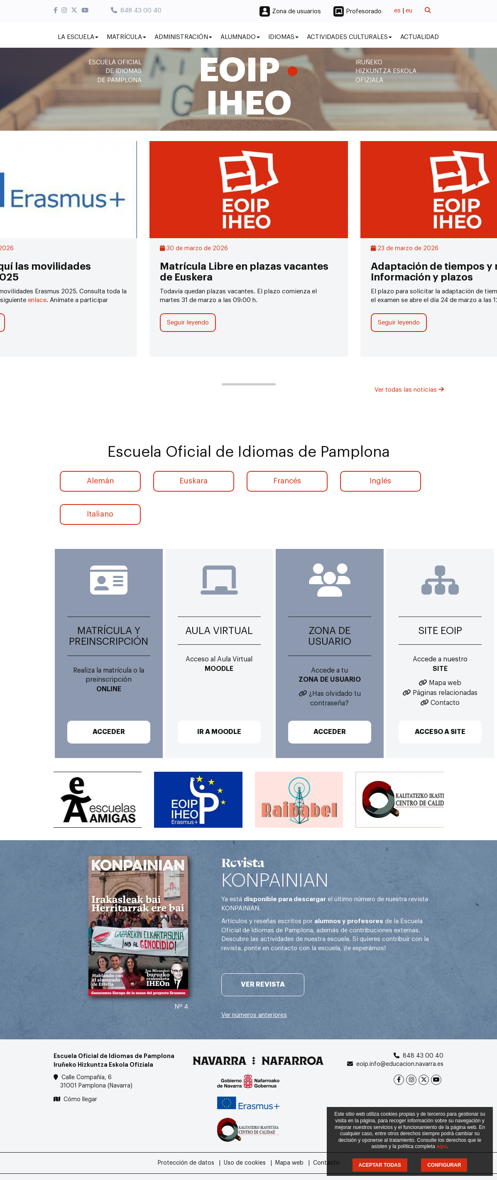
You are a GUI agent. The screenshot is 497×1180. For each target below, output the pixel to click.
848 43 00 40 (136, 10)
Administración (183, 37)
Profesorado (364, 11)
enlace (37, 300)
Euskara (193, 481)
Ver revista (263, 984)
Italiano (100, 514)
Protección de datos (186, 1163)
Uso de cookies (245, 1163)
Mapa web (445, 683)
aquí (441, 1146)
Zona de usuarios (296, 11)
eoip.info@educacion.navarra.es (399, 1064)
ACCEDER (109, 732)
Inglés (380, 481)
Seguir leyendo (188, 322)
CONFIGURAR (444, 1165)
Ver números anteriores (254, 1015)
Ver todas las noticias (409, 390)
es (397, 10)
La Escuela (78, 37)
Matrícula (126, 37)
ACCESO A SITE (440, 732)
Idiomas (283, 37)
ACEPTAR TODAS (380, 1165)
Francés (287, 481)
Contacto (445, 703)
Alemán (100, 481)
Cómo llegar (80, 1099)
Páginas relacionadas (445, 693)
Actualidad (419, 37)
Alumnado (240, 37)
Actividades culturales (349, 37)
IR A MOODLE (219, 732)
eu (409, 10)
